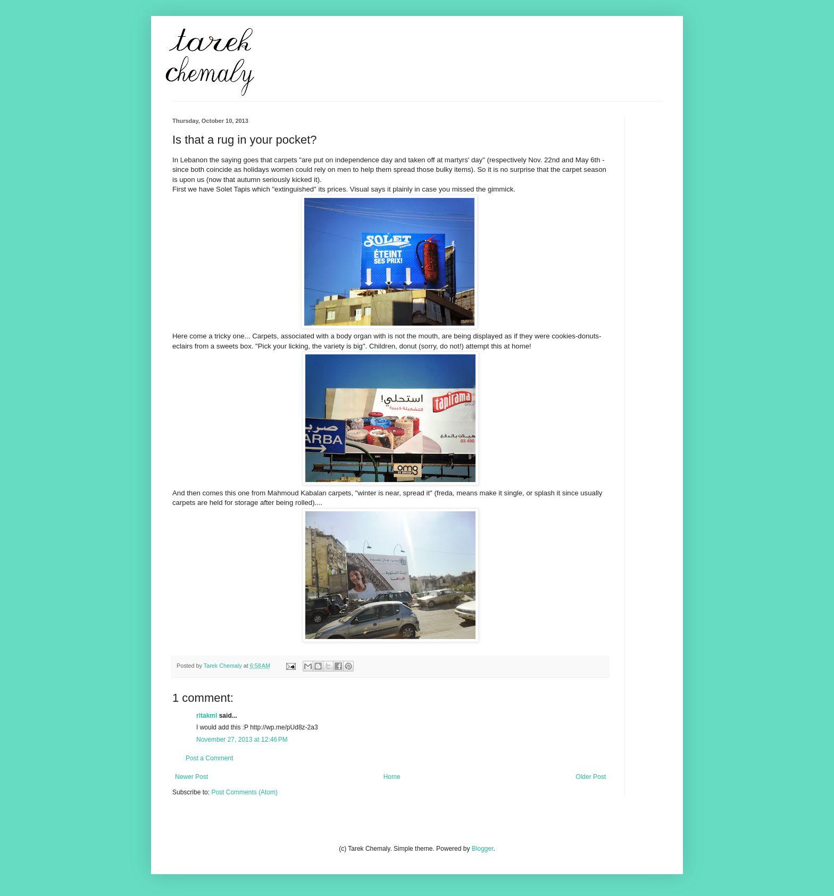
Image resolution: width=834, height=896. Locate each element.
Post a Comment (209, 758)
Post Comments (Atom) (244, 792)
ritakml (206, 715)
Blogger (483, 848)
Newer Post (191, 777)
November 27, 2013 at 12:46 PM (242, 739)
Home (392, 777)
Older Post (591, 777)
